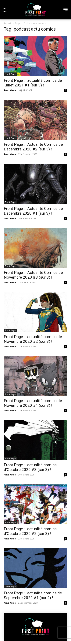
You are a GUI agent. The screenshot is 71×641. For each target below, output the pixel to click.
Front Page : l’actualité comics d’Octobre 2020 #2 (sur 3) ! (30, 531)
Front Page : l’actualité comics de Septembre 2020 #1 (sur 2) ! (33, 595)
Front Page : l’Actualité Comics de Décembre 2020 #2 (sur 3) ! (33, 146)
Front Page (10, 74)
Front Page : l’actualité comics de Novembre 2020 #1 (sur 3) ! (33, 403)
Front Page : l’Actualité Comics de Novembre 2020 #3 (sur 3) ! (33, 275)
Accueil (7, 23)
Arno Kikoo (10, 90)
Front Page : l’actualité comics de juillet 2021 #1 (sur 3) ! (33, 82)
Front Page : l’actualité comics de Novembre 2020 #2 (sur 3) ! (33, 339)
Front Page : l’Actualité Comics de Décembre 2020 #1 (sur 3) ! (33, 211)
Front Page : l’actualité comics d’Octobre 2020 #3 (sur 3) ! (30, 467)
